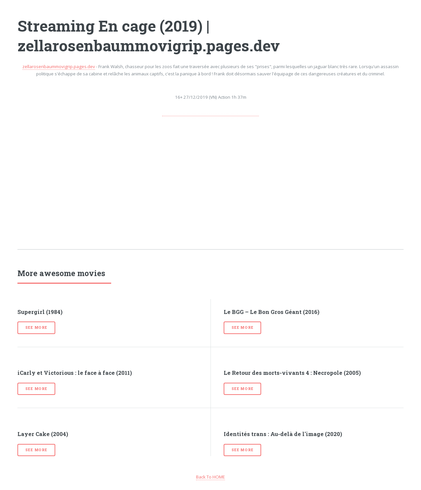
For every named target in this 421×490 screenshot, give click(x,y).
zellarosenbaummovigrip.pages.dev (58, 66)
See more (36, 327)
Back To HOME (210, 477)
